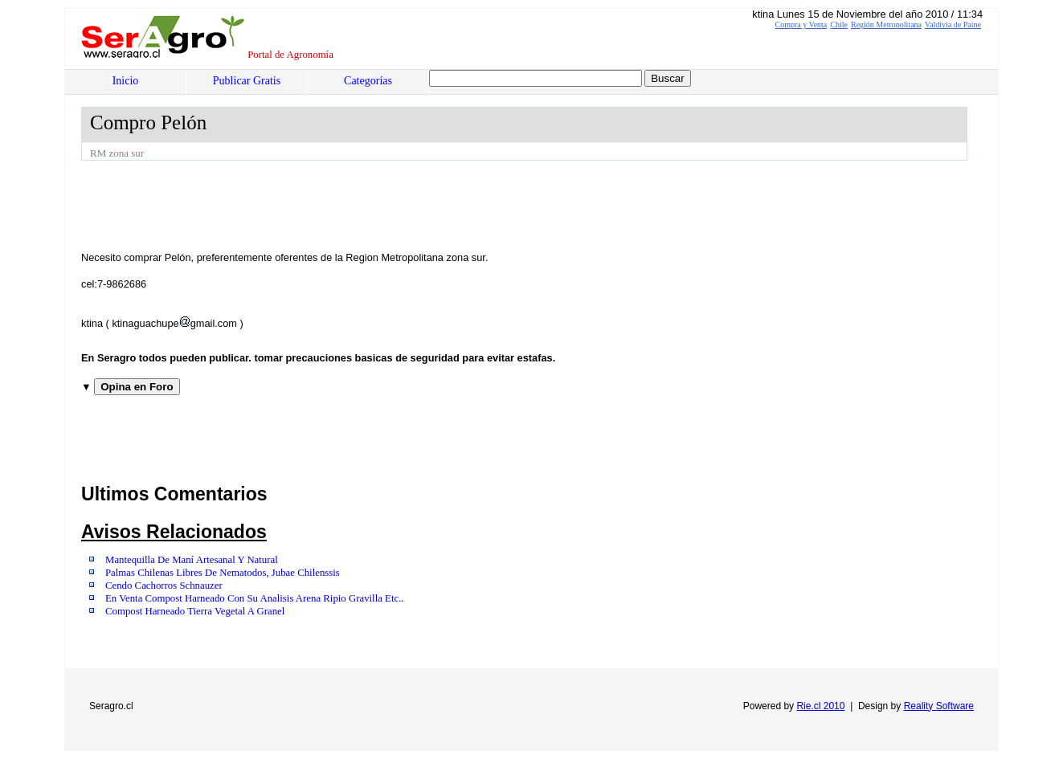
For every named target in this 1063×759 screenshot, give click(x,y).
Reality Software (939, 706)
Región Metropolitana (886, 24)
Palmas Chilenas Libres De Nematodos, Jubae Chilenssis (222, 572)
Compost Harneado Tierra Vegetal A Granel (194, 611)
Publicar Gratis (246, 81)
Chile (839, 24)
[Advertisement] (373, 205)
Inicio (125, 81)
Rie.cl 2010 (820, 706)
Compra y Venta (801, 24)
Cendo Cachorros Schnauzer (164, 585)
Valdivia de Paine (953, 24)
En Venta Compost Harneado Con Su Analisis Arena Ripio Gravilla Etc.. (254, 598)
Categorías (368, 81)
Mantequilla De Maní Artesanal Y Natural (191, 559)
